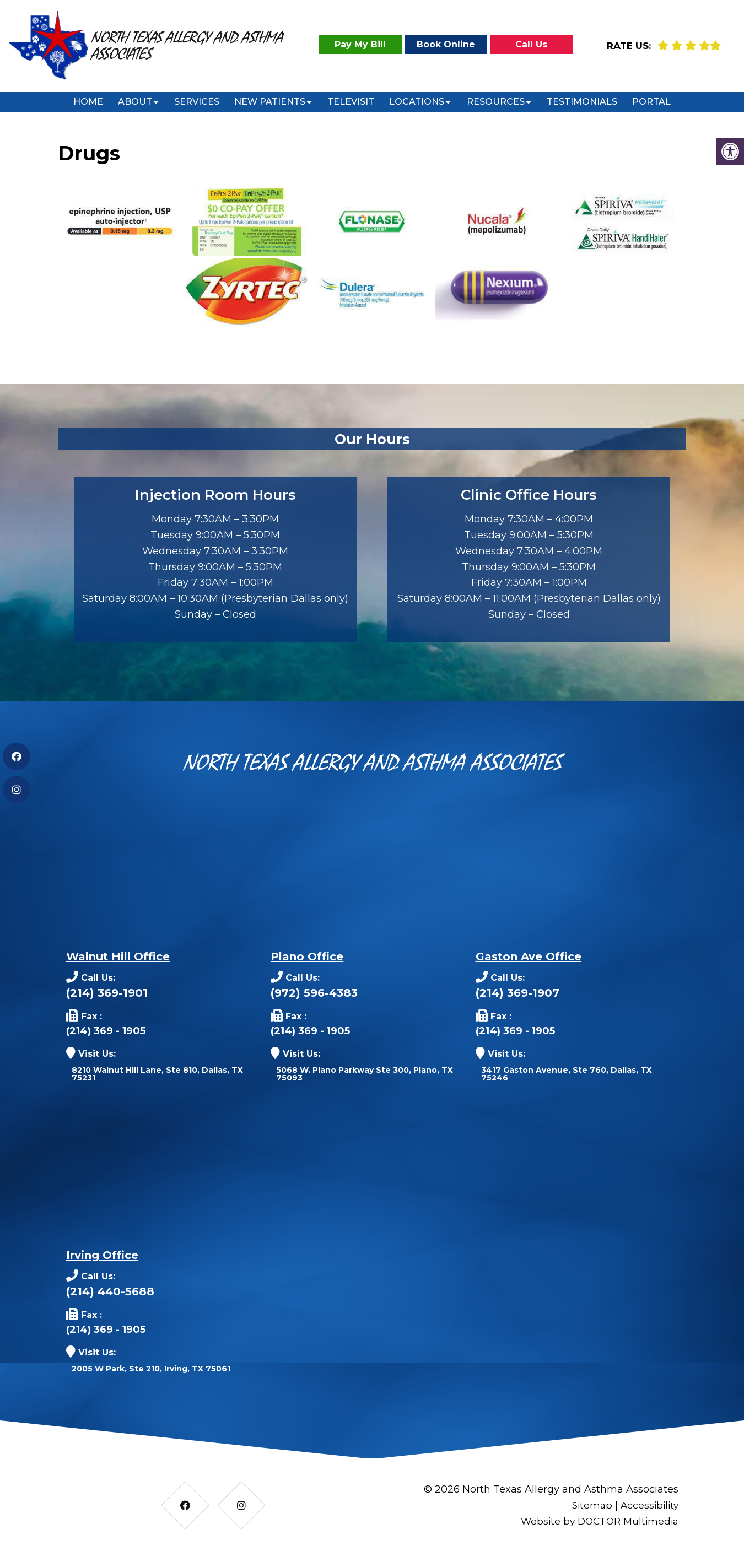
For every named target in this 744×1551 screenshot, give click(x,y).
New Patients (269, 101)
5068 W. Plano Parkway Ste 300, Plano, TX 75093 (364, 1074)
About (135, 101)
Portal (651, 101)
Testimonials (582, 101)
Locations (416, 101)
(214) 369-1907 (517, 992)
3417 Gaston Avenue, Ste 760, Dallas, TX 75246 (566, 1074)
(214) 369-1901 (107, 992)
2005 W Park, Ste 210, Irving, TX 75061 (151, 1369)
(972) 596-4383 (314, 992)
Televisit (350, 101)
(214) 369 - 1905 (105, 1031)
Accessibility (648, 1505)
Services (196, 101)
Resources (496, 101)
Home (88, 101)
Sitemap (589, 1505)
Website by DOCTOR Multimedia (596, 1521)
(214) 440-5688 (110, 1291)
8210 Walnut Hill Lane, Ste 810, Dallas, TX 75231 (157, 1074)
